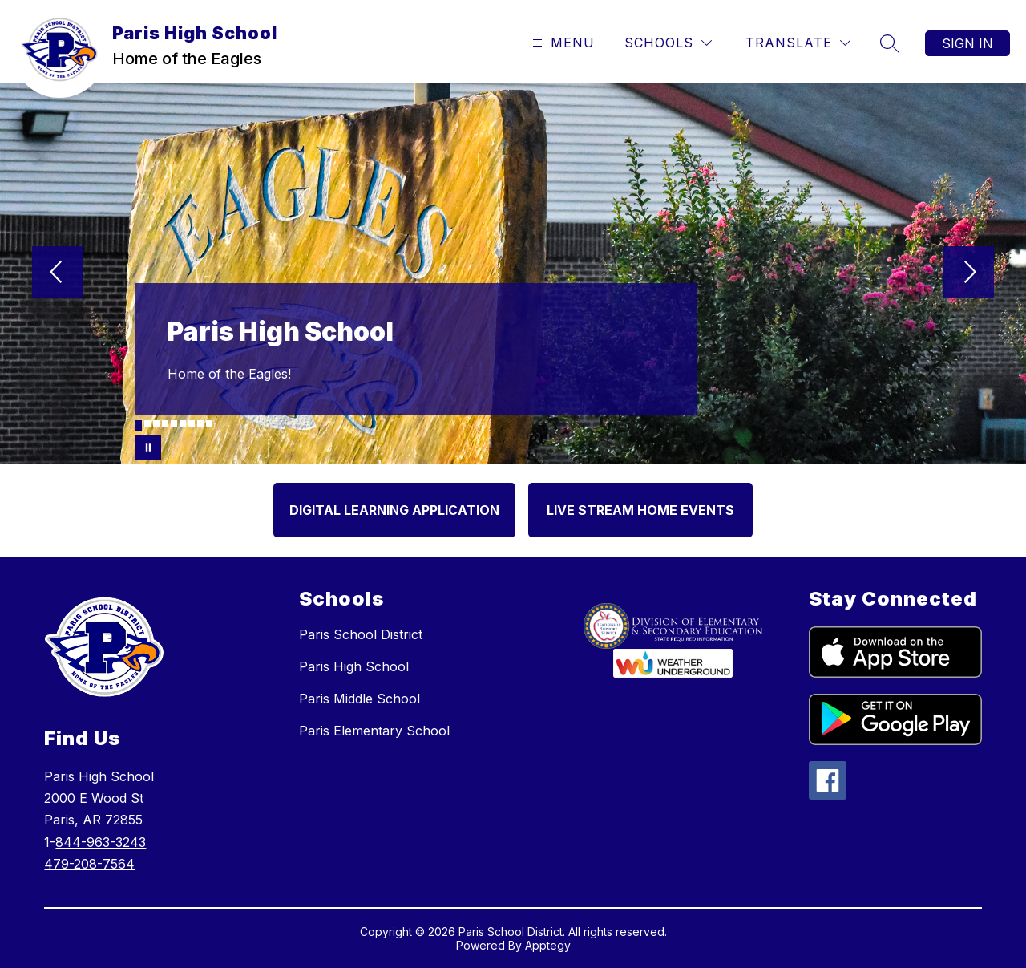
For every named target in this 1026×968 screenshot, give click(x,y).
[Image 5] (174, 423)
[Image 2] (147, 423)
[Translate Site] (797, 43)
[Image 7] (191, 423)
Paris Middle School (359, 699)
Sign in (967, 43)
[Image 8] (200, 423)
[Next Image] (968, 273)
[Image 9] (209, 423)
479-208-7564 (89, 864)
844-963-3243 (100, 842)
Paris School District (360, 634)
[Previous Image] (57, 273)
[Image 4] (165, 423)
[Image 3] (156, 423)
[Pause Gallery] (148, 447)
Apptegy (548, 945)
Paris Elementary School (374, 731)
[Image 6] (183, 423)
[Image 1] (138, 425)
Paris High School (354, 666)
